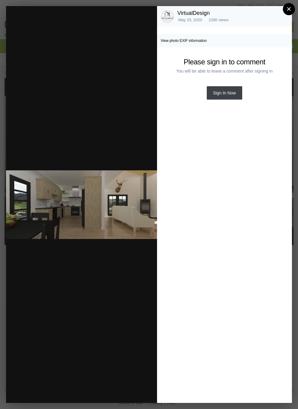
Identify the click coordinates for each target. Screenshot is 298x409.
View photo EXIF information (184, 41)
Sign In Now (224, 92)
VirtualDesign (193, 13)
